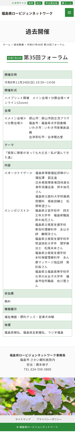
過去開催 (19, 44)
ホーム (67, 3)
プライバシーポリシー (49, 419)
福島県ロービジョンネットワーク (27, 14)
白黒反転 (52, 3)
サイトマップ (23, 419)
